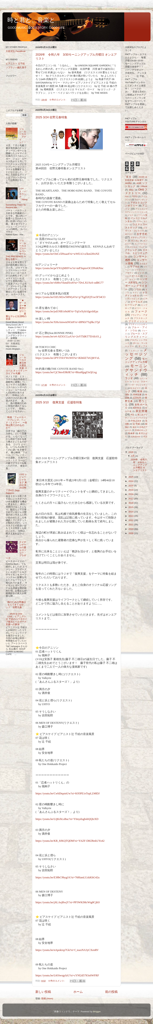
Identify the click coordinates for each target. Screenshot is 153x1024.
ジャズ (141, 273)
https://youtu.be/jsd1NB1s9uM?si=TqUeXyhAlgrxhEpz (67, 311)
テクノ (136, 293)
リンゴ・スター (139, 381)
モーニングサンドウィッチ (136, 370)
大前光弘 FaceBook (16, 51)
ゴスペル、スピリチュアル (136, 253)
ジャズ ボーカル (132, 276)
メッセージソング (136, 354)
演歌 (127, 394)
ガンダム (135, 241)
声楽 (132, 415)
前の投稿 (111, 991)
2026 (131, 452)
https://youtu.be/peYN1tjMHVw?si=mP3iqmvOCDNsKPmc (69, 268)
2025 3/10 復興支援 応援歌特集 (59, 402)
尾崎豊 (131, 433)
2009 (131, 533)
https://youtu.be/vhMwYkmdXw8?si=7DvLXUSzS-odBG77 (69, 282)
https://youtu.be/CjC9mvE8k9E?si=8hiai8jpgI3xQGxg (66, 372)
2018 (131, 494)
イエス (131, 215)
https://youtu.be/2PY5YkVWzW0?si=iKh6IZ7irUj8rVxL (68, 357)
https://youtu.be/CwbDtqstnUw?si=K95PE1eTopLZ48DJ (68, 793)
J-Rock (143, 186)
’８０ (128, 176)
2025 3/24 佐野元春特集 (51, 117)
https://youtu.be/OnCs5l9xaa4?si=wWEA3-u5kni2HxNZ (67, 253)
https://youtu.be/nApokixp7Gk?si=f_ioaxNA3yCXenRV (67, 950)
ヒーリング (131, 305)
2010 (131, 529)
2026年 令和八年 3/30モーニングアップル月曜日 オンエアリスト (139, 464)
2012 (131, 520)
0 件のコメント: (58, 99)
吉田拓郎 (137, 398)
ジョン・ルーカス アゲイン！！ (22, 136)
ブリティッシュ (137, 321)
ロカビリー (135, 388)
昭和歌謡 (137, 408)
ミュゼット (134, 351)
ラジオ (129, 378)
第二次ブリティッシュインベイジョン (136, 418)
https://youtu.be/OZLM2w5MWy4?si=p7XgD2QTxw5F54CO (70, 297)
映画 (139, 391)
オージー (129, 234)
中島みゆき (136, 421)
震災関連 (141, 410)
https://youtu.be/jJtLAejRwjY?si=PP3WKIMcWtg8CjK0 (68, 902)
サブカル (135, 266)
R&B (127, 196)
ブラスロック (140, 318)
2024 (131, 481)
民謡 (145, 437)
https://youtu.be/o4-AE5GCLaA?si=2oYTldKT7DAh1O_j (68, 336)
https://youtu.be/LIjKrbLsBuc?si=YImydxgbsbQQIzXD (67, 819)
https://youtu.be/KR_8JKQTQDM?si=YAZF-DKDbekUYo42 (70, 840)
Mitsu (131, 190)
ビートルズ (137, 302)
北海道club (135, 437)
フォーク (141, 311)
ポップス (142, 346)
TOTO (134, 196)
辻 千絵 (136, 424)
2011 (131, 524)
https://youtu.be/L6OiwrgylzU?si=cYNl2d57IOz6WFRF (67, 975)
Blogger (97, 1011)
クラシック (131, 250)
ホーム (78, 991)
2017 (131, 498)
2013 (131, 516)
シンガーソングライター (136, 286)
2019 (131, 490)
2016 (131, 503)
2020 (131, 485)
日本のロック (141, 430)
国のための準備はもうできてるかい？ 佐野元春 (16, 605)
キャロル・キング (137, 247)
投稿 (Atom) (47, 998)
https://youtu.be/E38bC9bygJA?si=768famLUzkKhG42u (68, 877)
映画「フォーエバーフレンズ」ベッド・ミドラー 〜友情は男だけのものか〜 (16, 422)
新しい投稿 (43, 991)
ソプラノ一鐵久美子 (16, 67)
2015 (131, 507)
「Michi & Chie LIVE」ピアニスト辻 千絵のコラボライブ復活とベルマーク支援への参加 (16, 619)
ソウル (137, 289)
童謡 (134, 427)
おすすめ (142, 233)
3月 (133, 456)
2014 (131, 511)
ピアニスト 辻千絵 (15, 63)
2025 (131, 477)
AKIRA (128, 183)
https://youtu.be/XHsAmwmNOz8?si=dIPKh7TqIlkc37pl (68, 322)
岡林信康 (137, 394)
